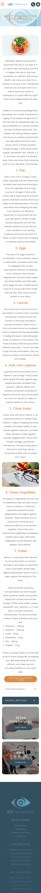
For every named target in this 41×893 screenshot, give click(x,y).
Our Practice (21, 829)
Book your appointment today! (20, 679)
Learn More (20, 727)
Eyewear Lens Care (20, 836)
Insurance (20, 833)
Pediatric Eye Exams (20, 868)
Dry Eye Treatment (21, 860)
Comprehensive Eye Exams (20, 853)
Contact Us (20, 762)
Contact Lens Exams (20, 864)
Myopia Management (20, 857)
